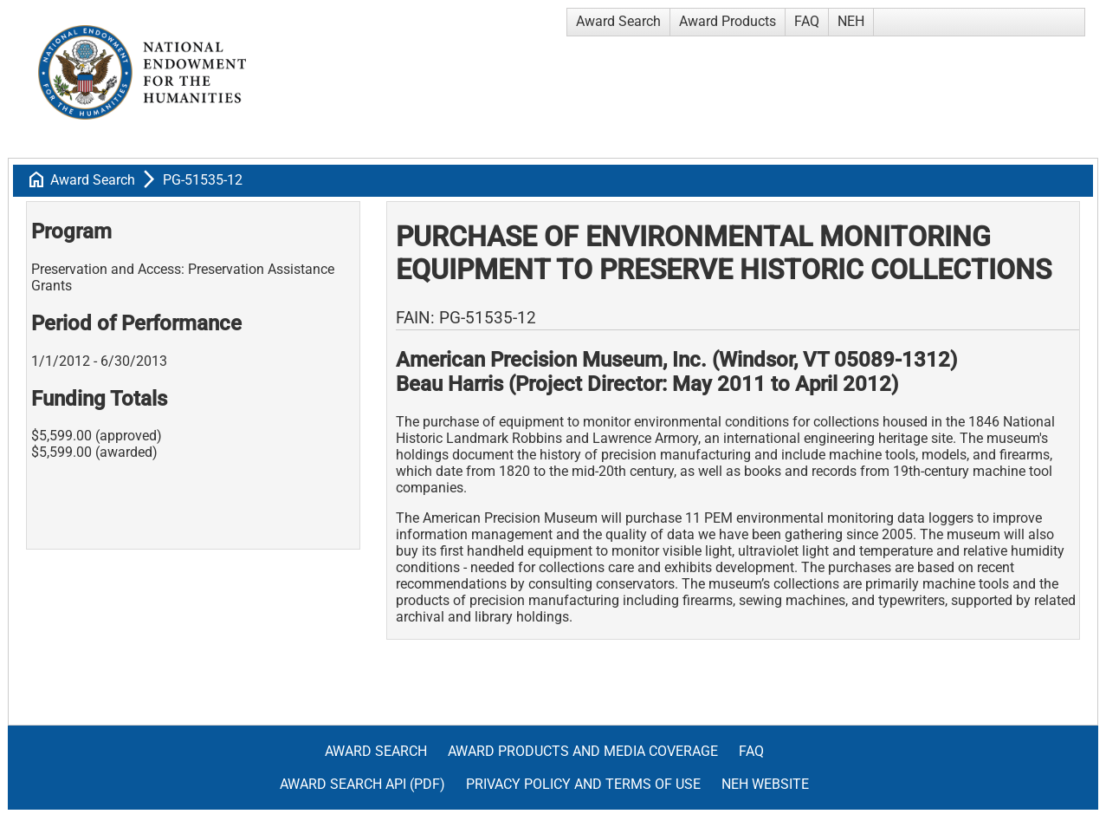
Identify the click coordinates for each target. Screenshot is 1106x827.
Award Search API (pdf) (362, 784)
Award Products (727, 21)
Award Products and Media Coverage (583, 751)
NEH (851, 21)
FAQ (806, 21)
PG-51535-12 (203, 180)
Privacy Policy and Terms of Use (583, 784)
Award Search (618, 21)
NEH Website (765, 784)
